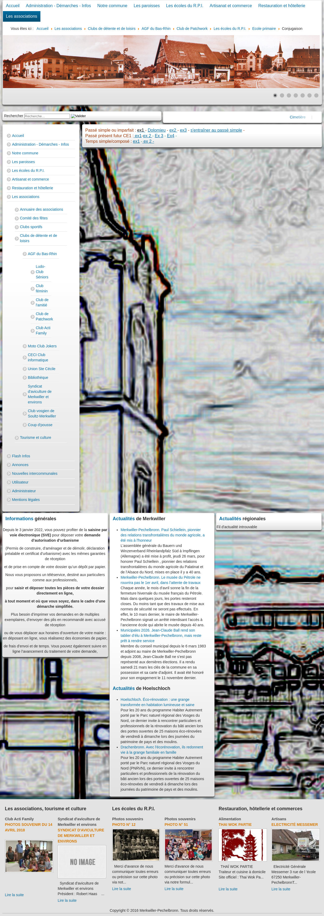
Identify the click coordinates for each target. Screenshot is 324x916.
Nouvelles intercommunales (35, 473)
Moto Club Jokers (42, 346)
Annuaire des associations (41, 209)
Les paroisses (147, 5)
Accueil (13, 5)
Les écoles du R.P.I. (184, 5)
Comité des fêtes (34, 218)
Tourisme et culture (35, 437)
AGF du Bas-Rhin (42, 254)
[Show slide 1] (275, 95)
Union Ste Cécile (41, 369)
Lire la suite (14, 895)
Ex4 (170, 136)
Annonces (20, 465)
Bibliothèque (38, 377)
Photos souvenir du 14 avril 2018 (28, 827)
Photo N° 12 (124, 824)
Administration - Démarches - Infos (58, 5)
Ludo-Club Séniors (42, 271)
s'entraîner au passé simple (216, 130)
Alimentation (230, 819)
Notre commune (112, 5)
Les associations (21, 16)
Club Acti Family (43, 330)
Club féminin (42, 288)
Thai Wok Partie (235, 824)
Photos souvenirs (127, 819)
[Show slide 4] (296, 95)
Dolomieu (157, 130)
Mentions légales (26, 500)
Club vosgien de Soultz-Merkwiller (42, 413)
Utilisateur (20, 482)
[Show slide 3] (289, 95)
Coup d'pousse (40, 425)
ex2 (173, 130)
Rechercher (13, 116)
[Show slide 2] (282, 95)
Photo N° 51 (176, 824)
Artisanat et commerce (231, 5)
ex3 (183, 130)
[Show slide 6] (309, 95)
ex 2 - (148, 141)
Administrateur (24, 491)
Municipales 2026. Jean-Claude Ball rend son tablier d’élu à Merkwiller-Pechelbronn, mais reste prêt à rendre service (161, 635)
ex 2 (147, 136)
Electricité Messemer (294, 824)
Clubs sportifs (31, 227)
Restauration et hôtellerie (281, 5)
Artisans (278, 819)
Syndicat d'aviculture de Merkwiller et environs (40, 394)
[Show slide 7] (316, 95)
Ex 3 (159, 136)
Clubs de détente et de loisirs (38, 238)
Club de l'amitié (42, 302)
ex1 (138, 136)
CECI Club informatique (38, 357)
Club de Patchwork (43, 316)
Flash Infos (21, 456)
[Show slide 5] (302, 95)
